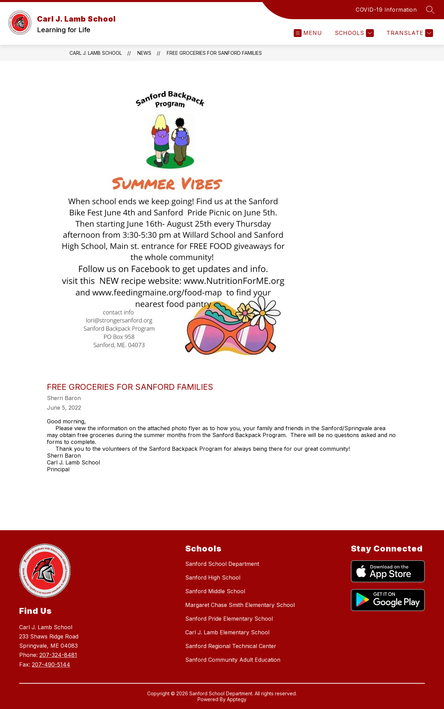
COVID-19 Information (386, 9)
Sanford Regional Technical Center (230, 646)
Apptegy (236, 699)
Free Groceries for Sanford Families (214, 53)
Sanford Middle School (215, 591)
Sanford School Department (222, 563)
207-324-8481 (58, 654)
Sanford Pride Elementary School (229, 618)
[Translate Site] (409, 33)
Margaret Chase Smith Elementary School (240, 604)
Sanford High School (212, 577)
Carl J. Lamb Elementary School (227, 632)
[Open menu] (308, 33)
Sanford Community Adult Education (232, 659)
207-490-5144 (51, 664)
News (144, 53)
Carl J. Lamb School (95, 53)
